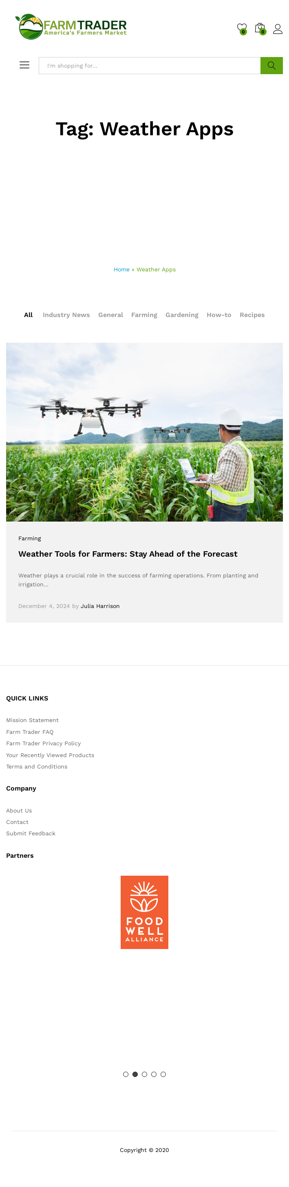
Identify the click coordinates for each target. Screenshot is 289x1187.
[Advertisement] (144, 204)
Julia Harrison (100, 606)
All (28, 315)
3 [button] (144, 1074)
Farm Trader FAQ (29, 732)
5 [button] (163, 1074)
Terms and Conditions (36, 766)
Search (271, 65)
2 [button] (135, 1074)
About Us (19, 810)
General (110, 315)
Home (122, 269)
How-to (219, 315)
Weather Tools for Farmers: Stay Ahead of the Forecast (128, 554)
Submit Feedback (30, 833)
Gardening (182, 315)
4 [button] (154, 1074)
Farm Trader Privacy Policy (43, 743)
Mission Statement (32, 720)
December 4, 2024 (44, 606)
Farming (144, 315)
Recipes (252, 315)
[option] (144, 912)
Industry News (66, 315)
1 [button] (125, 1074)
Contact (17, 822)
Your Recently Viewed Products (50, 755)
